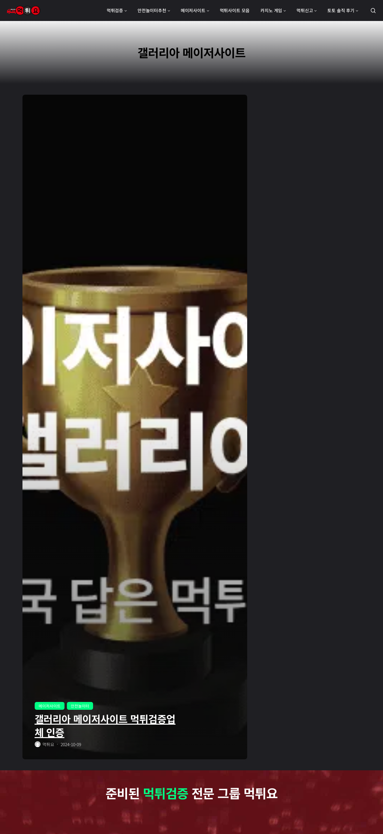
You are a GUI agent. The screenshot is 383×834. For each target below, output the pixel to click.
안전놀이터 (80, 706)
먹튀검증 (165, 793)
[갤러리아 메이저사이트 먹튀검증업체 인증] (134, 427)
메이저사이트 (50, 706)
